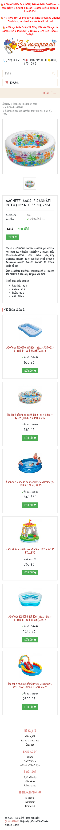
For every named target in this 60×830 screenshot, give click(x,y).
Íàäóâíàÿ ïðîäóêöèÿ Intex (25, 103)
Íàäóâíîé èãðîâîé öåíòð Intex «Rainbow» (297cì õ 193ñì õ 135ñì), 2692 (30, 685)
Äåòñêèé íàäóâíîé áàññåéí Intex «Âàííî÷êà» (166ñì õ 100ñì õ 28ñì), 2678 (30, 349)
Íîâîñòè (30, 756)
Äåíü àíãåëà (30, 785)
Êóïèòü (12, 237)
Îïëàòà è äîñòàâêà (30, 740)
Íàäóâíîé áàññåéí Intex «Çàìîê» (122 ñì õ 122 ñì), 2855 (30, 551)
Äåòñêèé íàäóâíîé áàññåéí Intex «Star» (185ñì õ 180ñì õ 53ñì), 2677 (30, 618)
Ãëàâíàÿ (6, 103)
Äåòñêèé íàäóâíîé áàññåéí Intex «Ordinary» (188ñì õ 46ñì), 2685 (30, 483)
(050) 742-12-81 (37, 60)
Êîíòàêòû (30, 744)
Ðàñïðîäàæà (30, 761)
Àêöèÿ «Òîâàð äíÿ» (30, 765)
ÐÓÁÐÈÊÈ (49, 92)
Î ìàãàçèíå (30, 736)
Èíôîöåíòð (30, 806)
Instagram (30, 801)
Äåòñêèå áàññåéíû (14, 107)
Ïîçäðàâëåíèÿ (30, 777)
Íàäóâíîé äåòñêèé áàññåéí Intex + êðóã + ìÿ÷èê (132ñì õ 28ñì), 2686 (30, 416)
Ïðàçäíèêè (30, 781)
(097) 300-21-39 (15, 60)
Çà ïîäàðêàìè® (12, 821)
